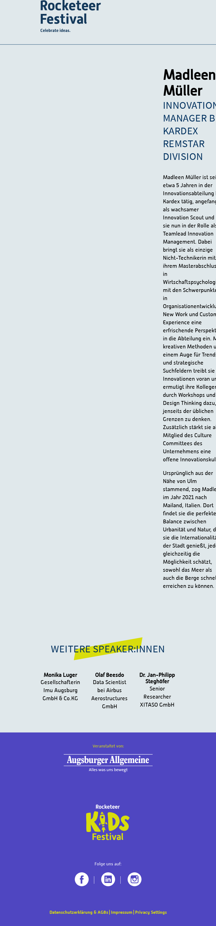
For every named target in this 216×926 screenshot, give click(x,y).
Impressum (121, 912)
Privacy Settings (151, 912)
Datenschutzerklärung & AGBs (78, 912)
